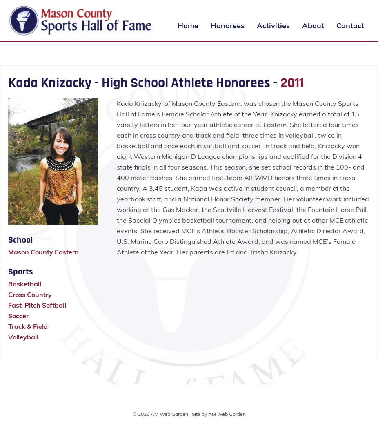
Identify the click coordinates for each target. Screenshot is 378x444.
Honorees (228, 25)
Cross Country (30, 294)
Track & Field (28, 326)
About (313, 25)
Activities (273, 25)
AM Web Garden (227, 414)
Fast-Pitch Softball (37, 305)
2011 (292, 83)
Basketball (24, 284)
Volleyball (23, 337)
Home (188, 25)
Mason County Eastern (43, 252)
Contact (350, 25)
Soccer (18, 316)
